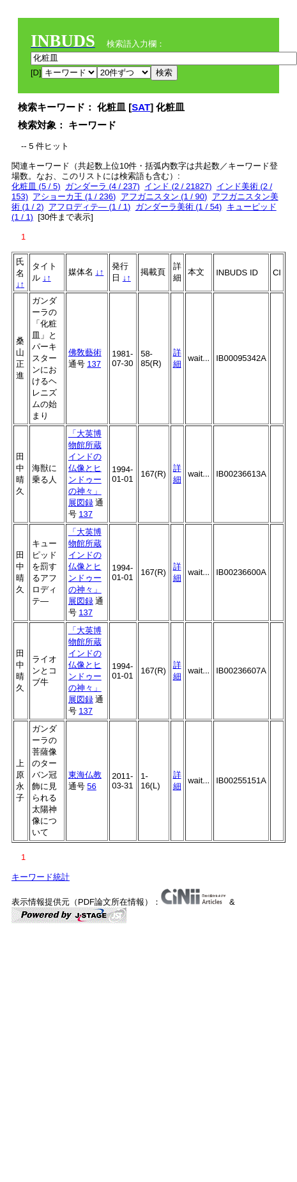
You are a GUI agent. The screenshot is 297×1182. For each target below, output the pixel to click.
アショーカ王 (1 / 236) (74, 196)
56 (91, 786)
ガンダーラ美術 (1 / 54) (178, 206)
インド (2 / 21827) (178, 186)
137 (94, 364)
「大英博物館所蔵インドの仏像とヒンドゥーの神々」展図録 (85, 468)
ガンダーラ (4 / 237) (102, 186)
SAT (141, 107)
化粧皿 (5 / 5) (36, 186)
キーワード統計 (40, 877)
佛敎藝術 (85, 352)
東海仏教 (85, 774)
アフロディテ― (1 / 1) (90, 206)
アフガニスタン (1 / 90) (164, 196)
